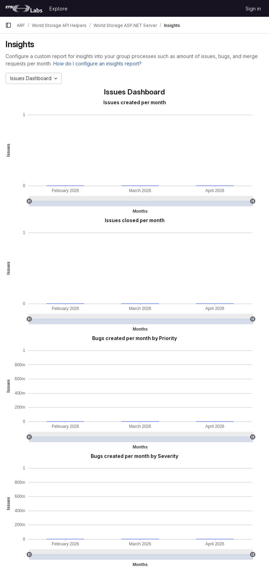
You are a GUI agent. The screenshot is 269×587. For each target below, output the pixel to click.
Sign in (253, 9)
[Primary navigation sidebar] (8, 25)
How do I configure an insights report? (97, 63)
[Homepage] (24, 8)
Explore (58, 9)
